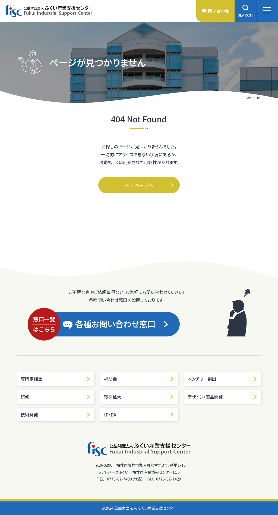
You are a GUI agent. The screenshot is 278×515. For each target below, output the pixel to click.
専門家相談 (55, 379)
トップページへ (148, 185)
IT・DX (139, 414)
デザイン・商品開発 (222, 396)
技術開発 (55, 414)
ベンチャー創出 (222, 379)
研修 (55, 396)
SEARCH (245, 11)
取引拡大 (139, 396)
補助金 (139, 379)
